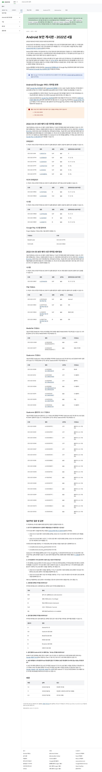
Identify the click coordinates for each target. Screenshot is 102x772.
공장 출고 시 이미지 (27, 763)
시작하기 (14, 10)
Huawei (33, 669)
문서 (3, 6)
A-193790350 (43, 192)
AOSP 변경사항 (64, 24)
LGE (37, 669)
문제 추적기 (78, 768)
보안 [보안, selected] (21, 10)
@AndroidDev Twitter (54, 756)
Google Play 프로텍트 (36, 88)
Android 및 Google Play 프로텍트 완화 (39, 69)
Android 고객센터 (80, 753)
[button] (9, 13)
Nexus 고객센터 (79, 758)
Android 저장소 (27, 753)
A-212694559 (43, 218)
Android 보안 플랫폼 (51, 88)
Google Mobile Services (81, 763)
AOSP (27, 31)
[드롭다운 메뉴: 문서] (18, 2)
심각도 (30, 131)
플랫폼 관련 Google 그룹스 (55, 763)
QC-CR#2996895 (49, 401)
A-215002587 (43, 196)
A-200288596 (43, 174)
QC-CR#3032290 (49, 382)
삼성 (52, 669)
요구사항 (25, 756)
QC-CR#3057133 (49, 406)
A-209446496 (43, 281)
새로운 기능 (4, 10)
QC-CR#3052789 (49, 389)
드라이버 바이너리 (27, 766)
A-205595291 (43, 161)
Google (28, 669)
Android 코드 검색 (26, 2)
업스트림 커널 (43, 301)
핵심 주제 (29, 10)
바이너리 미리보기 (27, 761)
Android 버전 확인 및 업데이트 (34, 48)
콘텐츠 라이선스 (46, 704)
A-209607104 (43, 166)
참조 (67, 10)
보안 (36, 31)
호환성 (37, 10)
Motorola (41, 669)
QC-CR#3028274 (49, 371)
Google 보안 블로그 (54, 761)
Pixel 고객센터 (79, 756)
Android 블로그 (53, 758)
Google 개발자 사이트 (32, 657)
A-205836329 (43, 157)
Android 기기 (46, 10)
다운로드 (25, 758)
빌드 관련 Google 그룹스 (55, 766)
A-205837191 (43, 222)
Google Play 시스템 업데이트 (34, 137)
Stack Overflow (79, 766)
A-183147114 (43, 153)
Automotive (58, 10)
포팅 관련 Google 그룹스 (55, 768)
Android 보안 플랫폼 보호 (51, 67)
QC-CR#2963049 (49, 388)
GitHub (25, 768)
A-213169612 (43, 170)
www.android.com (80, 761)
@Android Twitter (53, 753)
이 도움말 (76, 555)
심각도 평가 (54, 60)
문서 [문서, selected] (15, 2)
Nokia (46, 669)
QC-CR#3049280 (49, 376)
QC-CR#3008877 (49, 395)
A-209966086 (43, 214)
